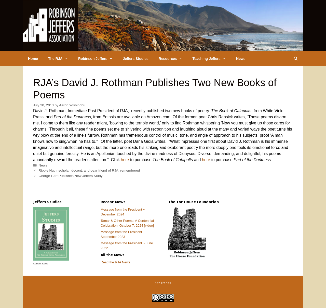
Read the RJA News (115, 262)
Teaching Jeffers (212, 58)
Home (33, 59)
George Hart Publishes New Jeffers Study (70, 176)
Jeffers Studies (135, 59)
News (241, 59)
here (125, 160)
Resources (173, 58)
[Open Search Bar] (295, 58)
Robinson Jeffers (98, 58)
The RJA (60, 58)
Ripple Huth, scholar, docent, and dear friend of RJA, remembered (89, 170)
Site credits (163, 283)
